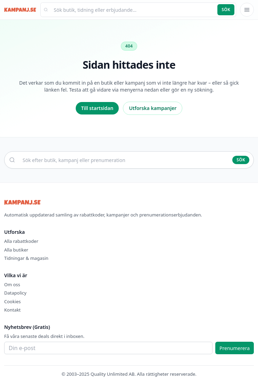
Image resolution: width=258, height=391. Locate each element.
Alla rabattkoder (21, 241)
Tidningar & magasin (26, 258)
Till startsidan (97, 108)
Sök (226, 9)
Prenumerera (234, 348)
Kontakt (12, 310)
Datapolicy (15, 293)
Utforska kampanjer (152, 108)
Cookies (12, 301)
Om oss (12, 284)
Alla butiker (16, 250)
